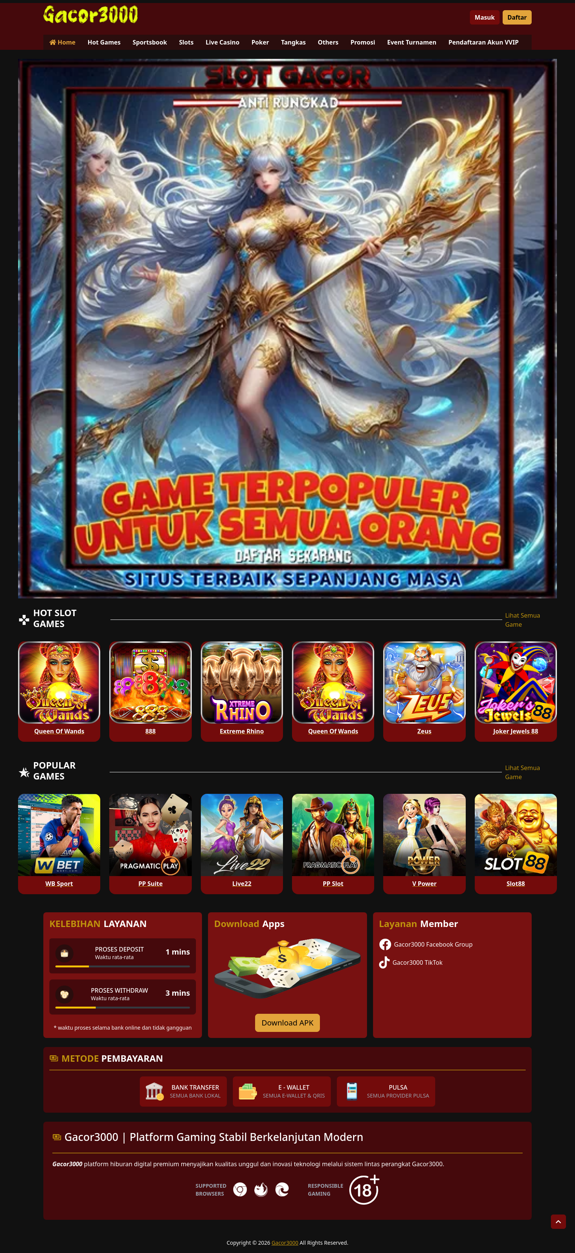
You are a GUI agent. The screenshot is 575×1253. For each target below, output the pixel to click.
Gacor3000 (285, 1242)
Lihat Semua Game (522, 620)
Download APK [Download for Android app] (287, 1023)
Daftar (517, 17)
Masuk (485, 17)
